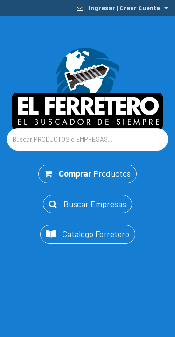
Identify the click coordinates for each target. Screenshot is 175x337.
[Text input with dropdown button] (87, 139)
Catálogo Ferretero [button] (87, 234)
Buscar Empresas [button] (87, 203)
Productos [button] (87, 173)
